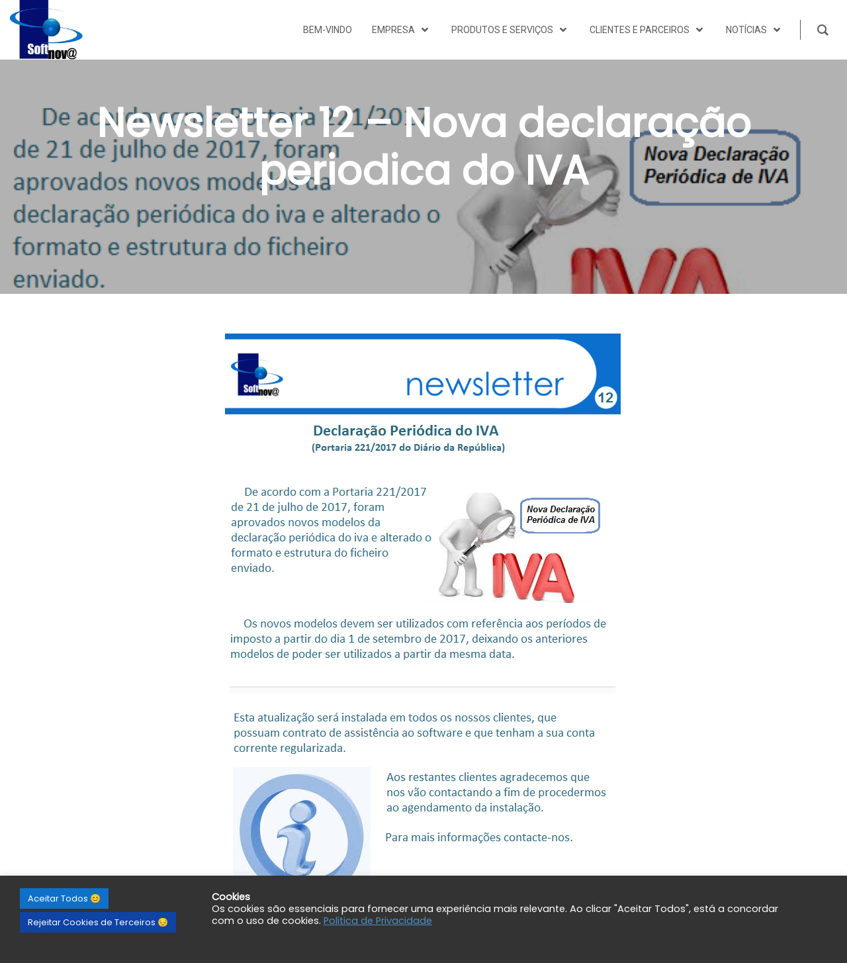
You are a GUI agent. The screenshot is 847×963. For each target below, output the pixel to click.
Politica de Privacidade (378, 921)
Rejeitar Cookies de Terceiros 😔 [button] (98, 922)
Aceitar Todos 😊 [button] (64, 898)
